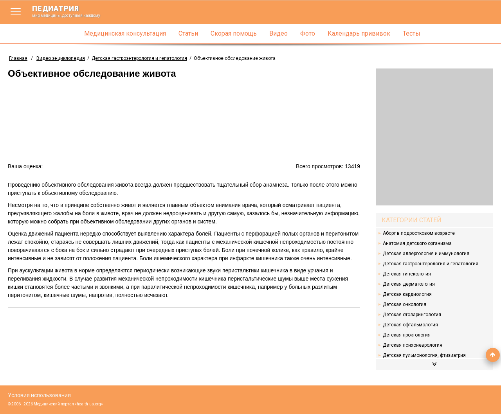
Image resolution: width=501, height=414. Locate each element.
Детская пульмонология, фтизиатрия (424, 355)
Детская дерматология (409, 284)
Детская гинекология (407, 274)
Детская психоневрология (412, 345)
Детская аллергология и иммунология (426, 253)
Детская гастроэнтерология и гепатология (430, 263)
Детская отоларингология (412, 314)
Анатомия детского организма (417, 243)
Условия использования (39, 395)
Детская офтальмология (410, 325)
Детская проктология (407, 335)
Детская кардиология (407, 294)
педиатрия (71, 11)
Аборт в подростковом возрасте (419, 233)
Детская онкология (404, 304)
